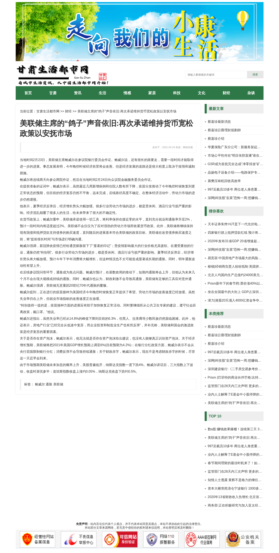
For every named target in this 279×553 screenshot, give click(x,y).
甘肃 (53, 93)
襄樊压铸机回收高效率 (224, 181)
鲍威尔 (40, 384)
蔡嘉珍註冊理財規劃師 (224, 130)
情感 (127, 93)
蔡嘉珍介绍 (216, 138)
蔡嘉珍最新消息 (219, 121)
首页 (28, 93)
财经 (226, 93)
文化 (201, 93)
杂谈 (251, 93)
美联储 (58, 384)
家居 (152, 93)
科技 (176, 93)
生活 (102, 93)
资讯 (77, 93)
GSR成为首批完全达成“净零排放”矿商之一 (239, 164)
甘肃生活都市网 (47, 111)
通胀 (49, 384)
